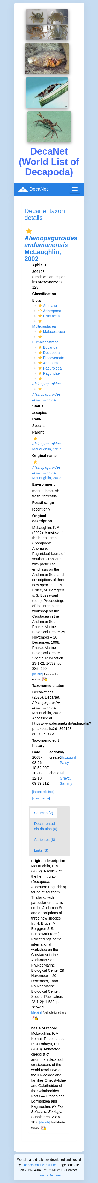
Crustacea (48, 316)
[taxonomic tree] (43, 792)
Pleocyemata (50, 358)
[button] (29, 231)
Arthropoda (49, 311)
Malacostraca (51, 332)
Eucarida (47, 347)
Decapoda (48, 352)
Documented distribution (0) (45, 826)
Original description (42, 518)
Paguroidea (49, 368)
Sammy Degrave (49, 1175)
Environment (43, 484)
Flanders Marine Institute (38, 1165)
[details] (37, 674)
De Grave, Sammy (66, 778)
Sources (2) (43, 813)
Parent (38, 432)
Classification (44, 294)
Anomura (47, 363)
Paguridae (48, 373)
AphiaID (39, 265)
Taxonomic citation (49, 685)
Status (38, 406)
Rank (36, 419)
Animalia (47, 305)
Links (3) (41, 850)
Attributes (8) (44, 840)
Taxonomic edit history (45, 743)
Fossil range (43, 503)
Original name (44, 456)
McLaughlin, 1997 (46, 444)
